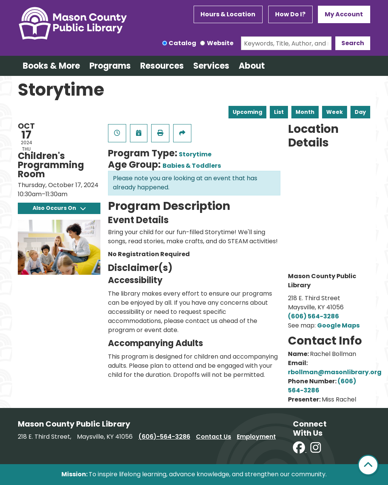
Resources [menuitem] (162, 66)
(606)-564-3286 (164, 436)
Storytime (195, 154)
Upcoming (247, 112)
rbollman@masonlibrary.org (335, 372)
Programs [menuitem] (110, 66)
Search (352, 43)
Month (305, 112)
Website (220, 43)
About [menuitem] (252, 66)
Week (334, 112)
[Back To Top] (368, 465)
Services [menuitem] (211, 66)
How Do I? (290, 14)
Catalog (182, 43)
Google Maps (338, 325)
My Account (344, 14)
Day (360, 112)
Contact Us (213, 436)
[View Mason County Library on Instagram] (315, 450)
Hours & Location (227, 14)
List (279, 112)
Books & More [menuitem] (51, 66)
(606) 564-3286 (313, 316)
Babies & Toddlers (192, 165)
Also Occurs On (59, 208)
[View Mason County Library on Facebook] (300, 450)
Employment (256, 436)
